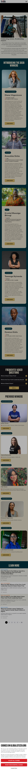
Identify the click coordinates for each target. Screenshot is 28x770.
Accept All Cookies (14, 760)
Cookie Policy (14, 768)
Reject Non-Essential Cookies (14, 765)
